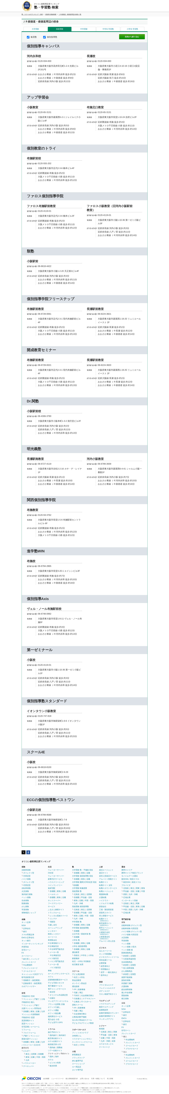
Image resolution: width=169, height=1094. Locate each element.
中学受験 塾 (77, 922)
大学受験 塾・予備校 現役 (82, 870)
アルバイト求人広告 (107, 941)
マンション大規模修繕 (31, 1014)
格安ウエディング (106, 1007)
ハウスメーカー (29, 1063)
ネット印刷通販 (105, 954)
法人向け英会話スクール (82, 1020)
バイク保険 (26, 879)
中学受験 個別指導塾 (80, 928)
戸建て (36, 999)
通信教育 (75, 952)
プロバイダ (125, 885)
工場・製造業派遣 (106, 910)
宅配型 (52, 922)
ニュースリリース (57, 1079)
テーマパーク (104, 1047)
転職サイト (103, 882)
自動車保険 (26, 870)
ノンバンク (34, 959)
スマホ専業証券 (28, 935)
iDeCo (123, 1018)
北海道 (76, 894)
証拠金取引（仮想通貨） (33, 983)
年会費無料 (27, 965)
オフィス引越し (54, 1007)
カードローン (27, 956)
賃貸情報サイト (28, 1020)
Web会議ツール (105, 960)
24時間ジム (76, 1036)
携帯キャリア (126, 870)
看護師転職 (103, 894)
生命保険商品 (126, 962)
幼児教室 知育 (77, 964)
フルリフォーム (29, 1033)
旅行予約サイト (54, 1032)
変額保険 (125, 995)
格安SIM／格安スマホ (130, 879)
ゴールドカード (29, 971)
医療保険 (25, 903)
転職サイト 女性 (105, 885)
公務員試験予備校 (79, 1017)
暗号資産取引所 (28, 977)
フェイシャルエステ (107, 988)
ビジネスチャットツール (109, 957)
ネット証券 (26, 922)
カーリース (52, 937)
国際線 (59, 1047)
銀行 (25, 931)
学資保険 (25, 910)
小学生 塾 (76, 940)
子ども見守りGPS (55, 1022)
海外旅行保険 (27, 894)
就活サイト (103, 873)
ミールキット (53, 894)
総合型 (52, 992)
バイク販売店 (53, 958)
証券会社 (26, 928)
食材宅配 (51, 888)
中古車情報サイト (55, 943)
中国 (143, 891)
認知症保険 (125, 980)
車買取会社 (52, 940)
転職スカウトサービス (108, 888)
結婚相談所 (103, 1010)
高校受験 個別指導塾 (80, 906)
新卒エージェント (106, 928)
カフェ (50, 977)
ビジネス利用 (55, 1063)
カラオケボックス (106, 1044)
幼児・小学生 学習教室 (81, 961)
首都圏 (26, 1011)
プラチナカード (132, 1049)
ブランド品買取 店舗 (56, 1004)
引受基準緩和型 (129, 959)
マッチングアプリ (106, 1019)
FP (75, 989)
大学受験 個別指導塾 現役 (82, 876)
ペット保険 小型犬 (128, 947)
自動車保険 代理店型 (129, 928)
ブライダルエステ (106, 985)
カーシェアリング (55, 928)
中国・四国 (40, 1057)
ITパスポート (86, 1002)
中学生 (83, 955)
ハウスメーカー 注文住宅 (31, 1045)
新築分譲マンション (30, 1039)
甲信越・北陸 (86, 897)
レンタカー (52, 931)
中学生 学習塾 (108, 29)
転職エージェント (106, 891)
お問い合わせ (84, 1079)
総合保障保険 (126, 989)
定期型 (133, 956)
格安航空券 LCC (54, 1044)
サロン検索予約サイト (108, 994)
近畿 (37, 1011)
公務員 (76, 1002)
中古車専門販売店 (57, 949)
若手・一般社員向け (109, 972)
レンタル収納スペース (59, 916)
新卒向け (104, 975)
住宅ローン (26, 950)
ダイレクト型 (28, 873)
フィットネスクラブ (80, 1033)
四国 (125, 894)
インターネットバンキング (32, 944)
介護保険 (125, 986)
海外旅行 (62, 1035)
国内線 (52, 1047)
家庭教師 (75, 958)
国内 (51, 1057)
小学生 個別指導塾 (79, 946)
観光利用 (53, 1066)
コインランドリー (55, 885)
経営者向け (105, 966)
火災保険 (25, 891)
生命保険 (25, 900)
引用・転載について (98, 1079)
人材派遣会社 (104, 937)
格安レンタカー (54, 934)
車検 (50, 971)
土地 (43, 999)
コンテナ (53, 919)
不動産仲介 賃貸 (28, 1017)
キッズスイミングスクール (82, 1042)
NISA (24, 925)
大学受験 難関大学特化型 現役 (84, 882)
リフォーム (26, 1030)
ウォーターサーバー (56, 870)
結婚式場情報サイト (107, 1016)
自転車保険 (26, 888)
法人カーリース (105, 951)
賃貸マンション (28, 1024)
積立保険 (125, 999)
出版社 (52, 998)
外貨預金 (25, 947)
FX (23, 953)
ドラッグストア (78, 1058)
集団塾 (32, 37)
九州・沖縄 (78, 903)
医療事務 (81, 989)
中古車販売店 (53, 946)
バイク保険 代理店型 (129, 935)
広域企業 (126, 897)
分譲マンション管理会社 (31, 1008)
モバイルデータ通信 (129, 876)
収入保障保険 (128, 968)
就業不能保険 (126, 977)
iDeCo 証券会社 (28, 937)
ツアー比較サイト (55, 1050)
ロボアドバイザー (29, 986)
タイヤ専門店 (77, 1070)
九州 (43, 1011)
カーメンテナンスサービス (59, 974)
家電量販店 (76, 1055)
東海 (32, 1011)
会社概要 (46, 1079)
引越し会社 (52, 925)
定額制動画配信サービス (58, 980)
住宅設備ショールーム (31, 1027)
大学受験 (35, 29)
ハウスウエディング (107, 1004)
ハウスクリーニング (56, 882)
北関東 (33, 1054)
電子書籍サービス (55, 986)
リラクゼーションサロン (82, 1039)
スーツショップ (78, 1064)
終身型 (126, 956)
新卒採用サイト (105, 924)
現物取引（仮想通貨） (32, 980)
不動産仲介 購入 (28, 1002)
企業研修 (102, 963)
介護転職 (102, 897)
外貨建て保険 (126, 983)
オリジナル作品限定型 (59, 995)
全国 (113, 1041)
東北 (27, 1054)
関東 (115, 1032)
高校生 (76, 955)
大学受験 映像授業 (79, 888)
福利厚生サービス (55, 1016)
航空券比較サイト (55, 1038)
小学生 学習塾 (132, 29)
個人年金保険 (126, 993)
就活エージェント (106, 870)
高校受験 (59, 29)
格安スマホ (136, 882)
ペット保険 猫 (127, 950)
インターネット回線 (129, 900)
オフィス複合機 (54, 1013)
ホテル (50, 1060)
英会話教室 (76, 980)
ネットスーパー (54, 900)
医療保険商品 (126, 953)
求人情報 (110, 1079)
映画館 (101, 1029)
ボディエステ (104, 991)
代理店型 (26, 876)
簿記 (81, 993)
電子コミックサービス (57, 989)
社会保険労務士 (87, 995)
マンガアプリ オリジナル (58, 1001)
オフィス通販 (53, 1010)
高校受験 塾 (77, 891)
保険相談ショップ (29, 913)
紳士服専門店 (77, 1061)
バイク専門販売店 (57, 961)
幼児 (75, 977)
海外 (57, 1057)
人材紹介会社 (104, 933)
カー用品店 (76, 1067)
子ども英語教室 (78, 974)
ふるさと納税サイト (56, 910)
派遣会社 (102, 906)
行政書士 (77, 999)
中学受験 (84, 29)
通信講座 (75, 986)
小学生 (91, 955)
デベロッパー (28, 1066)
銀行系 (26, 959)
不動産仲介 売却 (28, 996)
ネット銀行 (26, 941)
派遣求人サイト (105, 913)
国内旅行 (53, 1035)
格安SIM (126, 882)
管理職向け (105, 969)
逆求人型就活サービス (108, 876)
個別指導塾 (50, 37)
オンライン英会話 (79, 983)
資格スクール (77, 1005)
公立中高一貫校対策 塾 (81, 934)
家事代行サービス (55, 879)
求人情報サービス (106, 916)
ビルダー (26, 1051)
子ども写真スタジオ (56, 983)
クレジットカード (29, 962)
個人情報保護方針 (72, 1079)
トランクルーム (54, 913)
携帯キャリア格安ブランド (132, 873)
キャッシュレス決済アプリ (32, 974)
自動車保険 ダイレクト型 (131, 925)
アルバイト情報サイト (108, 879)
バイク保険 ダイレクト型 (131, 931)
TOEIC (76, 995)
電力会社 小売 (53, 1019)
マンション (27, 999)
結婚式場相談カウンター (109, 1013)
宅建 (75, 993)
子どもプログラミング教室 (83, 1023)
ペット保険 (26, 897)
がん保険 (25, 906)
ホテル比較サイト (55, 1041)
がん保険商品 (126, 971)
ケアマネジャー (89, 999)
